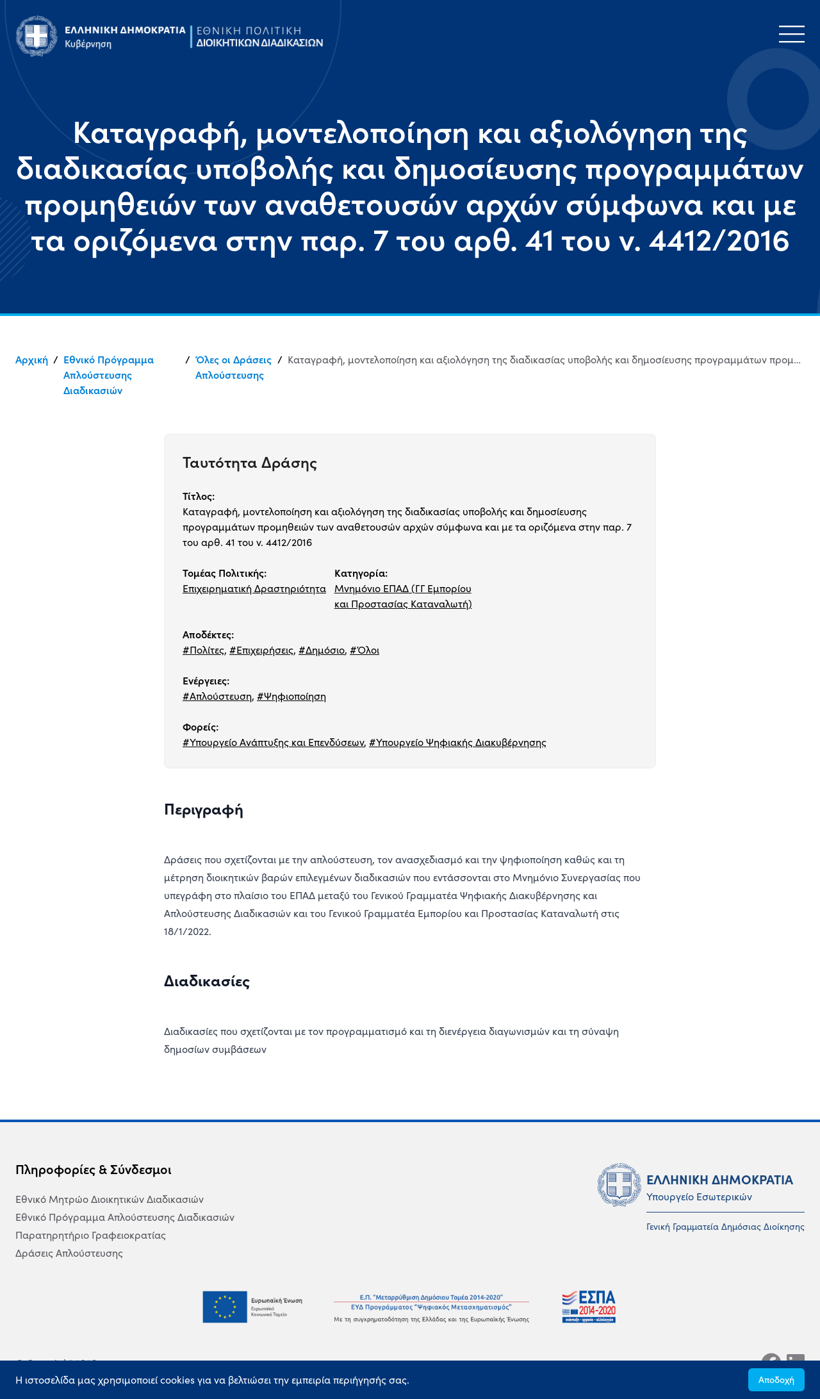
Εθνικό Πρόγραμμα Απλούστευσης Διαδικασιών (108, 375)
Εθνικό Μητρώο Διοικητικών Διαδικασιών (109, 1199)
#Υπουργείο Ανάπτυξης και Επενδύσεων (273, 742)
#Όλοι (364, 649)
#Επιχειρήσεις (261, 649)
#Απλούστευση (217, 696)
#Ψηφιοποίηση (291, 696)
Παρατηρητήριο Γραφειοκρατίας (90, 1235)
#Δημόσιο (322, 649)
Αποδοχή (776, 1380)
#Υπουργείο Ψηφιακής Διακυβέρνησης (457, 742)
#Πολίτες (203, 649)
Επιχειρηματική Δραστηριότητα (254, 588)
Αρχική (31, 359)
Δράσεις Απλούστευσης (69, 1252)
